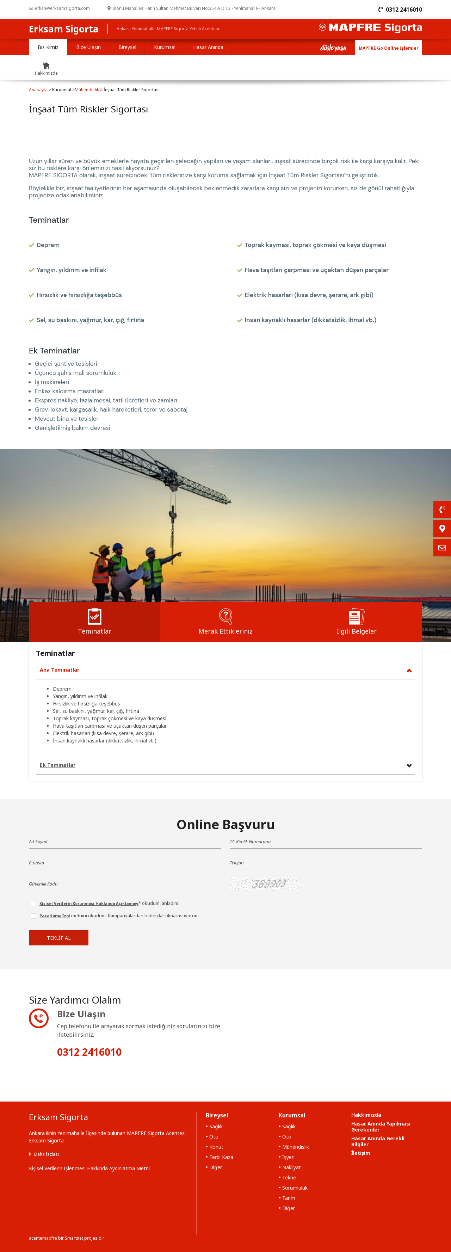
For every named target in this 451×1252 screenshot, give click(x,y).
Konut (216, 1146)
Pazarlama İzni (54, 915)
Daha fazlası (46, 1154)
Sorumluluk (295, 1187)
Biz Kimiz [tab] (48, 47)
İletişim (360, 1152)
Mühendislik (87, 90)
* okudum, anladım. (109, 903)
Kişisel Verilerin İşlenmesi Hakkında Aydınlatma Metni (89, 1168)
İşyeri (288, 1157)
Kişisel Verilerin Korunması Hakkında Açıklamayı (88, 903)
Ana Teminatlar (59, 669)
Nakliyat (291, 1167)
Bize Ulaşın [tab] (88, 47)
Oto (213, 1136)
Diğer (215, 1167)
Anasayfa (38, 90)
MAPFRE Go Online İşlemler (389, 48)
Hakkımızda (366, 1114)
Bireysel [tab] (127, 47)
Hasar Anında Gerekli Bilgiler (377, 1141)
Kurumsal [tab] (164, 47)
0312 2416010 (89, 1052)
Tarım (288, 1198)
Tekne (289, 1177)
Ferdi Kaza (221, 1157)
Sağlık (216, 1126)
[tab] (94, 622)
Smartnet (74, 1238)
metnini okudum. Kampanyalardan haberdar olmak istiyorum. (119, 915)
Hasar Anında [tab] (208, 47)
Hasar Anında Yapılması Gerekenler (380, 1126)
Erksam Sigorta (64, 29)
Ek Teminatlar (57, 764)
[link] (442, 509)
